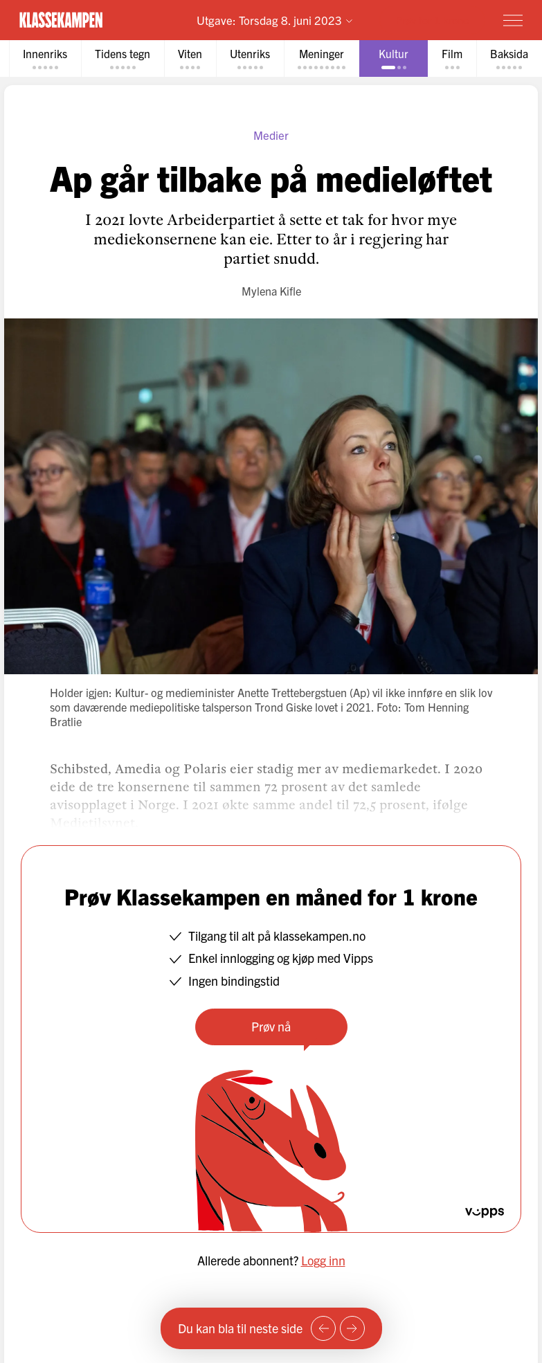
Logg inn (323, 1260)
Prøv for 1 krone (432, 19)
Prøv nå (271, 1026)
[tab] (45, 58)
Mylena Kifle (271, 291)
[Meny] (513, 20)
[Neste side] (352, 1328)
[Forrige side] (323, 1328)
